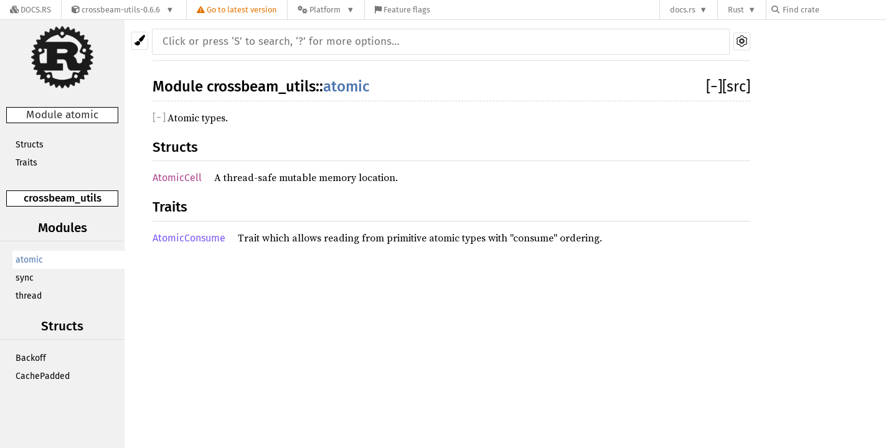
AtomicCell (177, 178)
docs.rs (682, 9)
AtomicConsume (189, 238)
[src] (736, 86)
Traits (26, 162)
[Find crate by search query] (833, 9)
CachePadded (43, 376)
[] (714, 86)
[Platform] (326, 9)
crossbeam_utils (62, 198)
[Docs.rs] (30, 9)
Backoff (31, 358)
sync (25, 278)
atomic (29, 259)
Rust (736, 9)
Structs (30, 144)
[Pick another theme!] (139, 41)
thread (29, 296)
